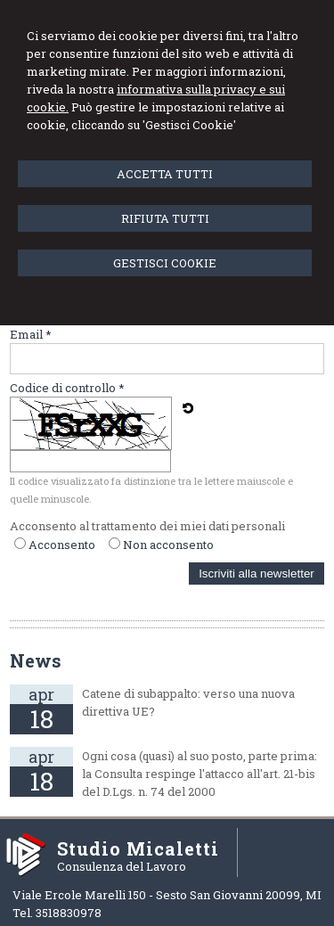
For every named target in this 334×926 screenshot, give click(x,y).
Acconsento (62, 545)
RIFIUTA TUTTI (165, 218)
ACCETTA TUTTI (165, 174)
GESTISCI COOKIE (164, 263)
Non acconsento (168, 545)
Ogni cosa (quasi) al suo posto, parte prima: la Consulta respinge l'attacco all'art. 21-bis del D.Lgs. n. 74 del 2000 (199, 773)
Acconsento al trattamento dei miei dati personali (147, 526)
